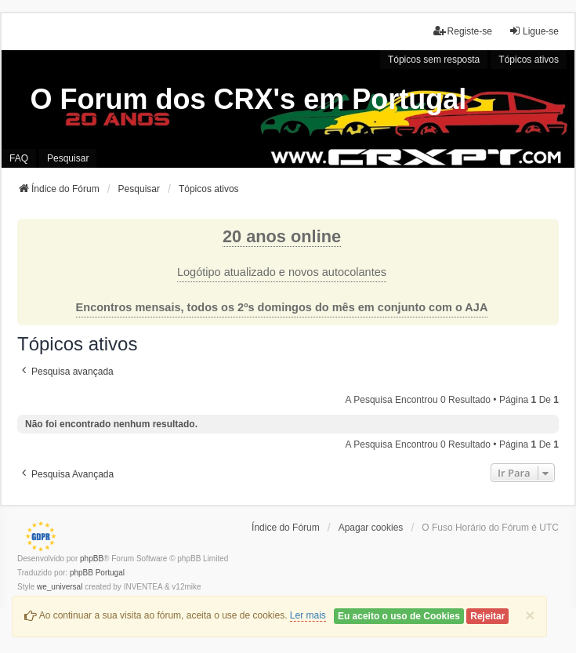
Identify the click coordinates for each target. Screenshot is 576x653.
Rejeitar (487, 616)
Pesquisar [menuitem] (68, 158)
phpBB (91, 558)
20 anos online (282, 236)
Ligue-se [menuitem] (534, 31)
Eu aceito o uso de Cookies (399, 616)
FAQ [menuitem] (18, 158)
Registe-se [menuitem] (462, 31)
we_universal (59, 586)
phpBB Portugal (97, 572)
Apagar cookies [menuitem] (371, 527)
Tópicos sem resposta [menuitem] (434, 59)
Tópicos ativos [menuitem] (528, 59)
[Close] (529, 615)
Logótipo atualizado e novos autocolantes (281, 272)
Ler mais (308, 615)
